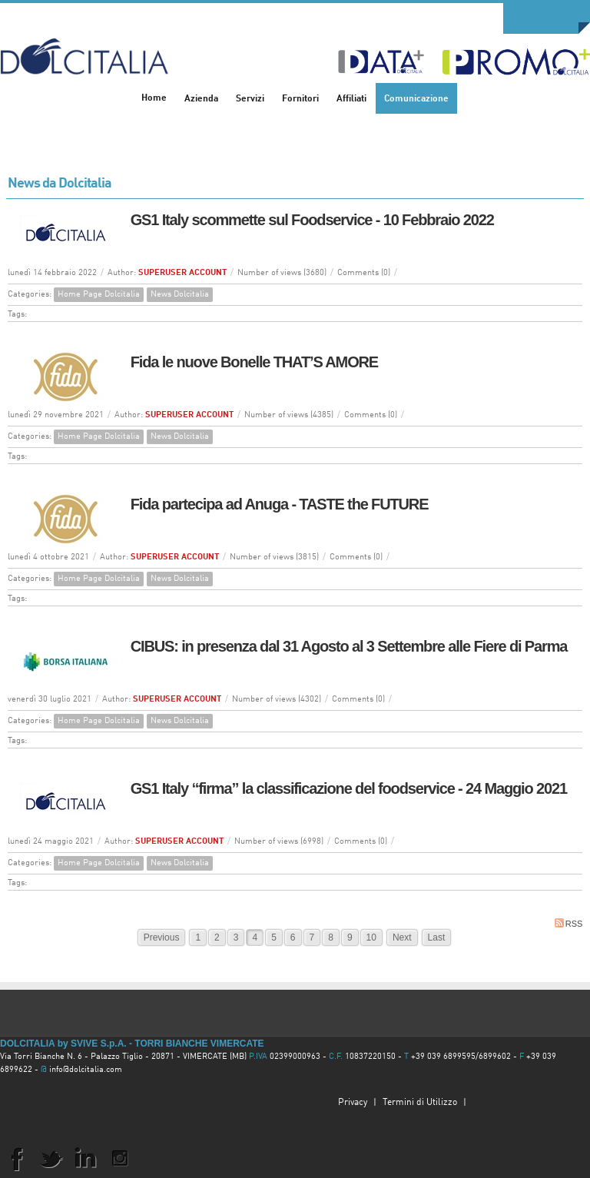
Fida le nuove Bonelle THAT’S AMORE (254, 361)
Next (402, 937)
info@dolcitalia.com (85, 1070)
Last (437, 937)
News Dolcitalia (180, 294)
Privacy (352, 1102)
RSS (569, 923)
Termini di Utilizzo (420, 1102)
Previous (162, 937)
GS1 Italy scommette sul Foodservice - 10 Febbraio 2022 (312, 219)
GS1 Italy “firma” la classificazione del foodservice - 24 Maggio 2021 (349, 788)
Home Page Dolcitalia (99, 294)
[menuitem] (201, 98)
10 (371, 937)
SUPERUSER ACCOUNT (182, 273)
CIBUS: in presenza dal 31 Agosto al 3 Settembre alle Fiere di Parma (349, 646)
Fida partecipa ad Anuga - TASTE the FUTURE (280, 504)
